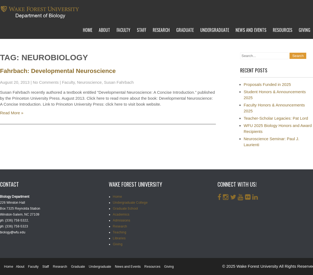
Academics (121, 214)
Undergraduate (214, 30)
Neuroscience (89, 82)
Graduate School (125, 208)
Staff (141, 30)
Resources (282, 30)
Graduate (185, 30)
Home (87, 30)
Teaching (119, 232)
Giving (304, 30)
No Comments (46, 82)
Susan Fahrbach (119, 82)
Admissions (121, 220)
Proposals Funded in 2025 (267, 84)
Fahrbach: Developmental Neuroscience (58, 71)
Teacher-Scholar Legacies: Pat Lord (276, 118)
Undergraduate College (130, 202)
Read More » (11, 112)
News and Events (251, 30)
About (104, 30)
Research (161, 30)
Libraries (119, 238)
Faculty (123, 30)
